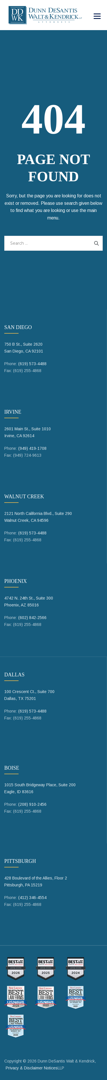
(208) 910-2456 (32, 804)
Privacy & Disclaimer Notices (32, 1068)
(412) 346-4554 (32, 897)
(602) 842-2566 (32, 617)
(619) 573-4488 (32, 363)
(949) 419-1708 (32, 448)
